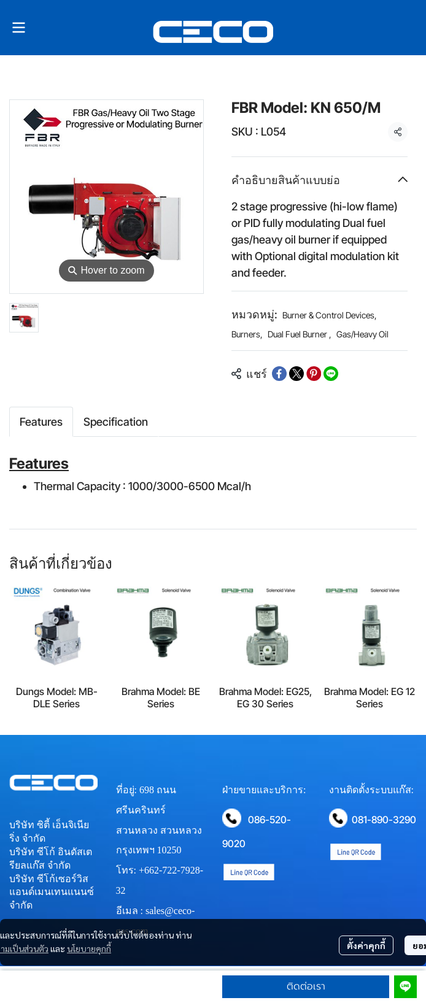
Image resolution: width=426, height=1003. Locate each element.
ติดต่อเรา (306, 986)
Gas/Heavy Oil (362, 334)
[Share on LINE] (330, 373)
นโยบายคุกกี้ (89, 948)
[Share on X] (296, 373)
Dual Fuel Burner (299, 334)
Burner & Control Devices (329, 315)
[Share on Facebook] (279, 373)
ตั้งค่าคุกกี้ (366, 945)
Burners (247, 334)
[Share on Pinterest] (313, 373)
